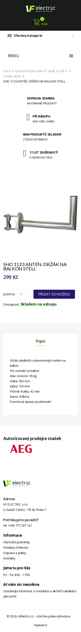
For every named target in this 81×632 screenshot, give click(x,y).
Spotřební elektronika (28, 71)
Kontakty (9, 558)
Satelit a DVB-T (57, 71)
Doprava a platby (14, 553)
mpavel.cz (40, 625)
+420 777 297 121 (20, 525)
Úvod (6, 71)
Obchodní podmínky (16, 542)
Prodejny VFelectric (16, 547)
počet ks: (9, 294)
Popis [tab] (40, 341)
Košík (40, 22)
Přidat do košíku (54, 294)
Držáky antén (12, 76)
